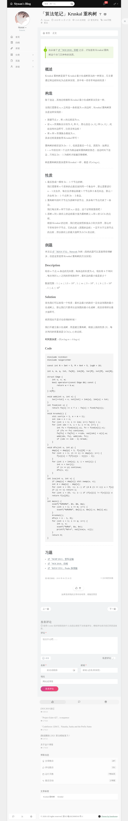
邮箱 (84, 665)
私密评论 (106, 658)
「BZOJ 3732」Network (64, 251)
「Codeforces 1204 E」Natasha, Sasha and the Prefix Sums (66, 727)
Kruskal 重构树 (49, 797)
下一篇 (112, 609)
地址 (43, 676)
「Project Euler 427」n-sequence (55, 718)
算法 (46, 23)
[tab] (52, 702)
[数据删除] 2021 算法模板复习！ (56, 736)
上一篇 (46, 609)
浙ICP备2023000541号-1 (73, 816)
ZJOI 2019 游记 (48, 709)
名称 (44, 665)
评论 (44, 633)
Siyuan (46, 20)
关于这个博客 (47, 744)
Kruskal (60, 797)
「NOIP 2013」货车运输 (61, 559)
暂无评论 (95, 20)
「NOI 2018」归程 (68, 50)
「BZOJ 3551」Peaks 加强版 (63, 568)
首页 (46, 33)
